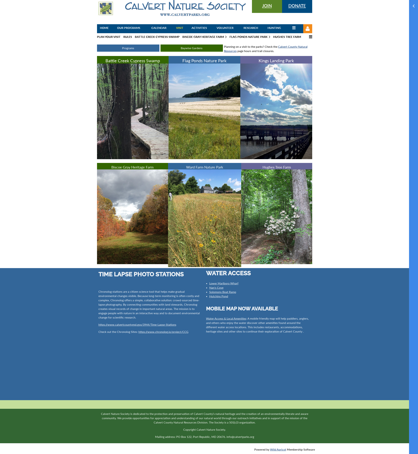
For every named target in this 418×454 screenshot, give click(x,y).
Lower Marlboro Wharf (223, 283)
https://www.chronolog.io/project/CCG (163, 331)
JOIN (267, 5)
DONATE (297, 5)
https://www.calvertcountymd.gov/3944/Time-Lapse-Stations (137, 324)
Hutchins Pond (218, 296)
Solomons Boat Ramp (222, 292)
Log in (307, 28)
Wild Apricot (278, 449)
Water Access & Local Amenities (226, 318)
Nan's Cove (216, 287)
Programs (128, 48)
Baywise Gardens (191, 48)
